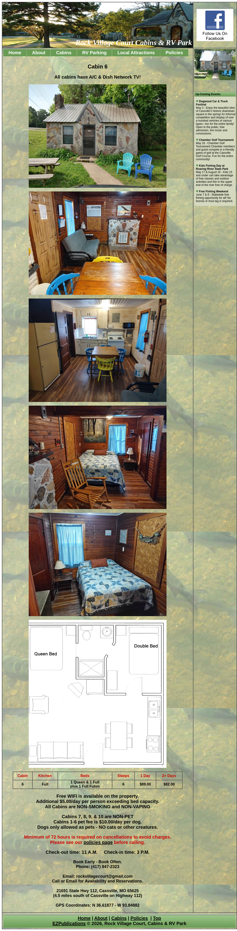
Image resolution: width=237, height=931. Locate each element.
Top (157, 918)
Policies (174, 52)
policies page (98, 842)
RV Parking (94, 52)
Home (14, 52)
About (38, 52)
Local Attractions (136, 52)
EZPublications (68, 923)
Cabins (63, 52)
